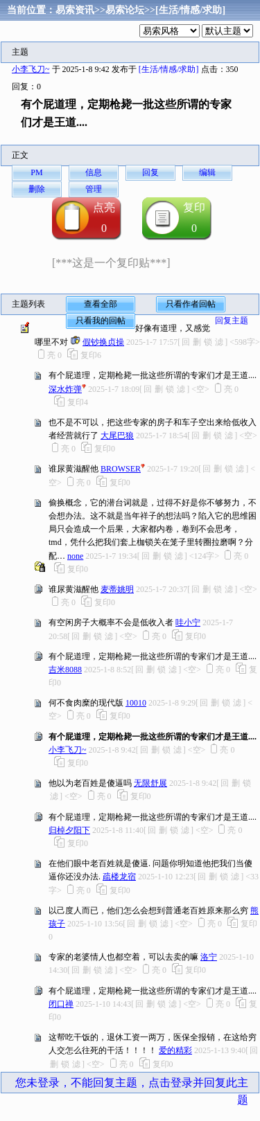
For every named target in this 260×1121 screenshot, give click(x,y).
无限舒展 (150, 783)
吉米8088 (65, 669)
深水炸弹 (65, 389)
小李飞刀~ (31, 69)
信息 (93, 172)
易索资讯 (74, 10)
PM (36, 172)
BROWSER (121, 469)
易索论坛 (124, 10)
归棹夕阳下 (69, 830)
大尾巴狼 (117, 435)
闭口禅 (61, 1004)
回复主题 (231, 320)
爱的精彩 (175, 1050)
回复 (150, 172)
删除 (36, 189)
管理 (93, 189)
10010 (135, 703)
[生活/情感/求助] (190, 10)
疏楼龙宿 (119, 876)
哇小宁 (187, 622)
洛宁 (208, 957)
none (75, 556)
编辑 (207, 172)
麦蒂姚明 (117, 589)
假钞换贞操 (103, 342)
